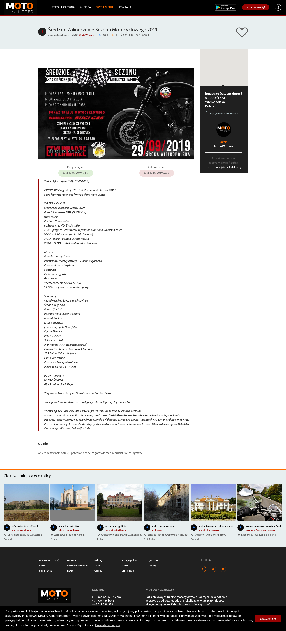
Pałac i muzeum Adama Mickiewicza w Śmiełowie (228, 526)
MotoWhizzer (87, 35)
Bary (42, 565)
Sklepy (98, 560)
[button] (223, 64)
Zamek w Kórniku (69, 526)
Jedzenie (154, 560)
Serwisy (71, 560)
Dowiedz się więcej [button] (107, 625)
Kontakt (125, 7)
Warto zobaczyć (49, 560)
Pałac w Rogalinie (115, 526)
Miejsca (85, 7)
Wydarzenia (105, 7)
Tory (97, 565)
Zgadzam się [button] (268, 618)
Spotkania (45, 570)
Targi (70, 570)
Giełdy (98, 570)
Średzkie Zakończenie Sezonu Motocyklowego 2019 (102, 29)
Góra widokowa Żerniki (25, 526)
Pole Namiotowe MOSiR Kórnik (264, 526)
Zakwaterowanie (77, 565)
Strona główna (63, 7)
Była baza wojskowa (164, 526)
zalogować (135, 453)
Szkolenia (128, 570)
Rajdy (152, 565)
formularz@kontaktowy (223, 167)
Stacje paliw (129, 560)
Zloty (125, 565)
